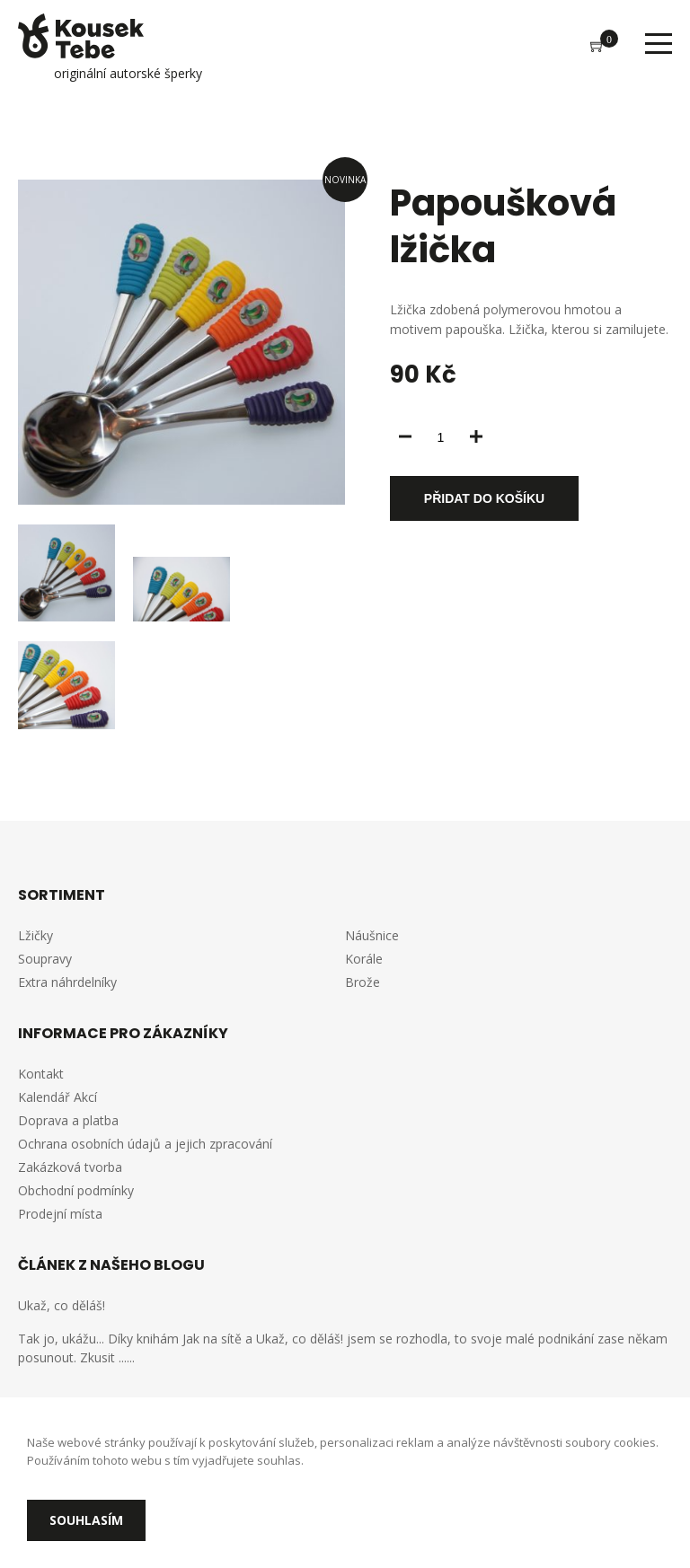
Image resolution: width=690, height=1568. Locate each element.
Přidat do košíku (484, 498)
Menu (658, 43)
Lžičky (35, 935)
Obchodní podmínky (76, 1190)
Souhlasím (86, 1519)
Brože (362, 982)
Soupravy (45, 958)
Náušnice (372, 935)
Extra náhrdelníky (67, 982)
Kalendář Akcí (57, 1097)
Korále (364, 958)
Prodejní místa (60, 1213)
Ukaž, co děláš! (61, 1305)
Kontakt (41, 1073)
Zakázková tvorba (70, 1167)
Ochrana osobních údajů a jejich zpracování (145, 1143)
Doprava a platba (68, 1120)
